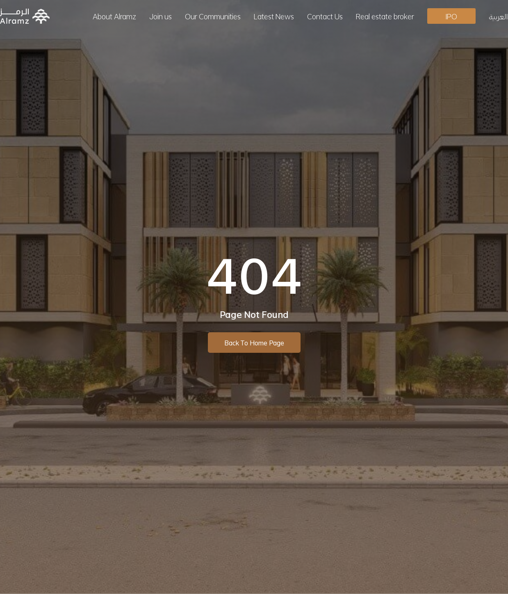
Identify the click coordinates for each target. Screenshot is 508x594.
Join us (160, 16)
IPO (451, 16)
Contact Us (325, 16)
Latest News (274, 16)
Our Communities (213, 16)
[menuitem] (498, 16)
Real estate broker (385, 16)
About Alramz (114, 16)
